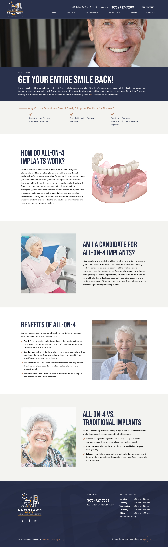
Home (53, 12)
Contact (151, 12)
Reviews (133, 12)
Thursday (123, 508)
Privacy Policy (57, 538)
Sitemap (46, 538)
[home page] (14, 9)
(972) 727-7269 (117, 6)
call (91, 94)
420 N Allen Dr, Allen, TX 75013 (84, 7)
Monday (123, 498)
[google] (23, 520)
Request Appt (148, 6)
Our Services (91, 12)
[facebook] (29, 520)
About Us (70, 12)
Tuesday (123, 501)
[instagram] (35, 520)
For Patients (114, 12)
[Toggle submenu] (74, 12)
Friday (122, 512)
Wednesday (124, 505)
